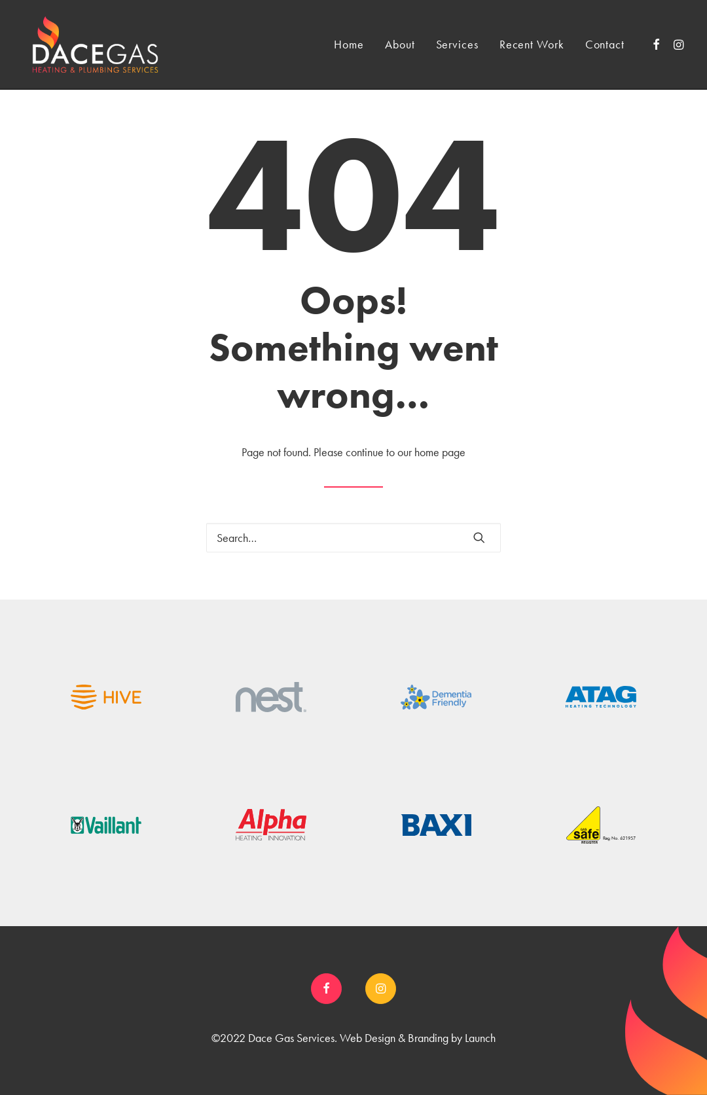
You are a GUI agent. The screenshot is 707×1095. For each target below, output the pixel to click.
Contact (605, 44)
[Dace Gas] (95, 44)
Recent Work (531, 44)
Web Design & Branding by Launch (418, 1037)
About (400, 44)
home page (439, 451)
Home (349, 44)
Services (457, 44)
